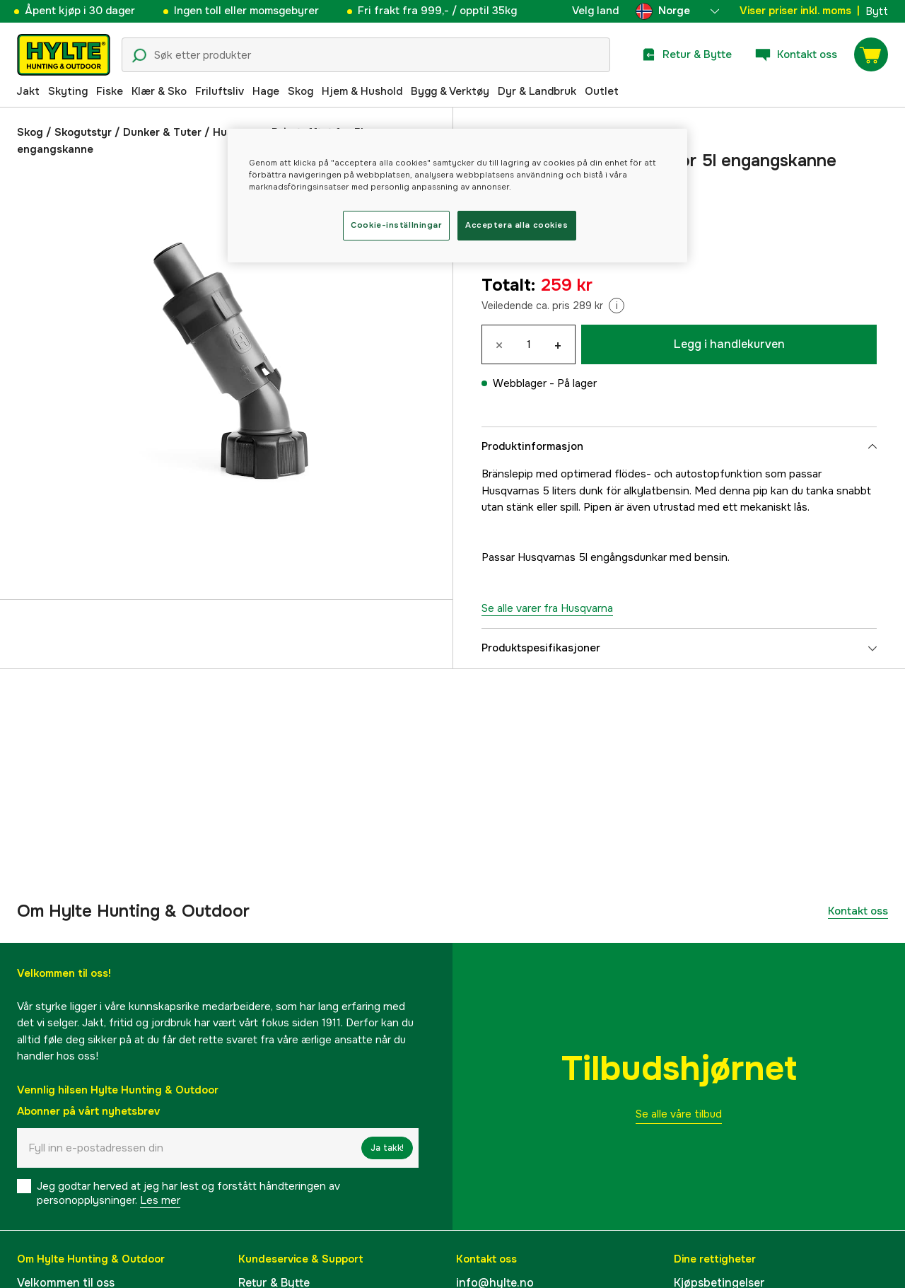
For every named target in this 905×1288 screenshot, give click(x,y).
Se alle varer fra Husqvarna (547, 608)
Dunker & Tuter (162, 132)
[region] (457, 195)
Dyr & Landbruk (537, 91)
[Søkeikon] (139, 56)
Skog (300, 91)
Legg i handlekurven (729, 344)
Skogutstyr (83, 132)
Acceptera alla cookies (516, 225)
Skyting (68, 91)
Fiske (109, 91)
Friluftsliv (219, 91)
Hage (265, 91)
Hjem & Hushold (362, 91)
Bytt (876, 11)
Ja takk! (387, 1148)
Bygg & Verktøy (450, 91)
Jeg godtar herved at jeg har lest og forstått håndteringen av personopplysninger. (188, 1193)
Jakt (28, 91)
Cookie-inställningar (396, 225)
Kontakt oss (858, 911)
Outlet (602, 91)
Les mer (160, 1200)
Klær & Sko (159, 91)
